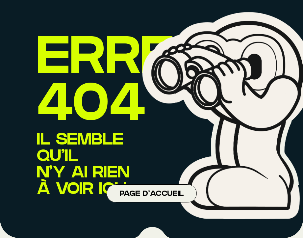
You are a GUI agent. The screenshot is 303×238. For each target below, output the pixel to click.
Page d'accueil (151, 194)
